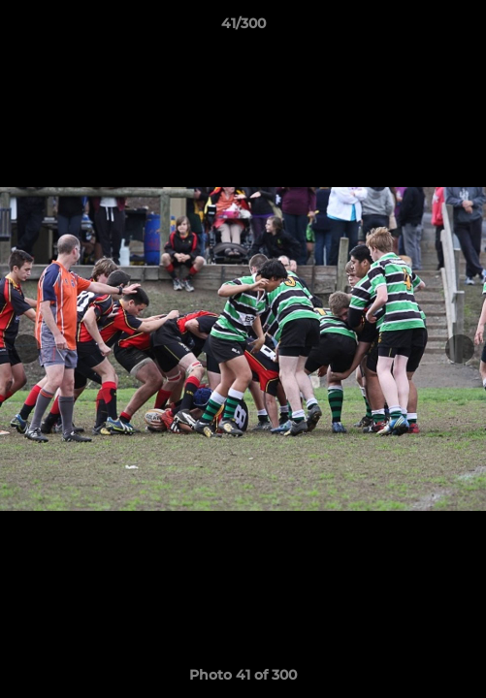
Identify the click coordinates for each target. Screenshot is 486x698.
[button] (462, 28)
